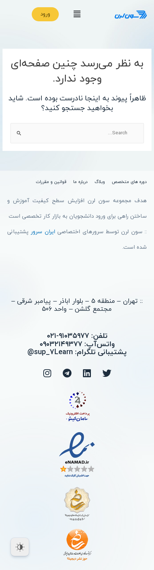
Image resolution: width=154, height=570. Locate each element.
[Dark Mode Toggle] (20, 547)
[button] (77, 14)
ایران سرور (43, 232)
